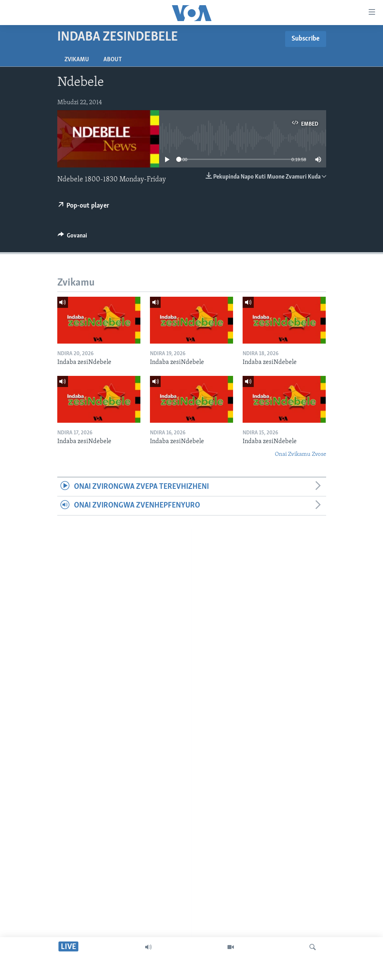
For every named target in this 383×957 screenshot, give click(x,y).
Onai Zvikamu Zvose (300, 454)
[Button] (72, 237)
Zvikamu (76, 59)
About (112, 59)
